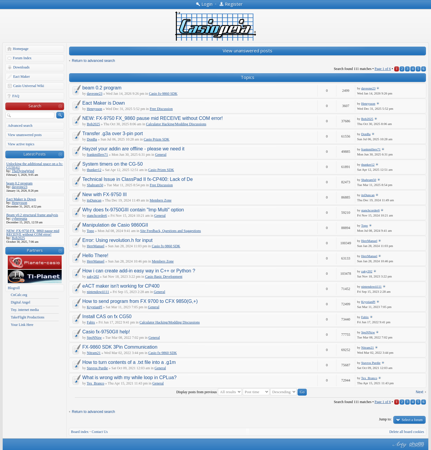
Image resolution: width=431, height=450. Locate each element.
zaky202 (93, 276)
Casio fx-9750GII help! (106, 331)
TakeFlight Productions (27, 317)
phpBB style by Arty (399, 444)
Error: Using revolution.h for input (117, 240)
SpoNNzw (94, 337)
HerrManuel (95, 246)
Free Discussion (161, 109)
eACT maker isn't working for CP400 (121, 286)
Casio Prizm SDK (156, 139)
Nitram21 (94, 353)
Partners (35, 250)
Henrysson (94, 109)
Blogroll (14, 288)
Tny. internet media (25, 310)
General (160, 154)
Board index (80, 432)
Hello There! (95, 255)
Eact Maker (21, 76)
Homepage (20, 49)
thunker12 (94, 170)
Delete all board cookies (406, 432)
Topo (90, 231)
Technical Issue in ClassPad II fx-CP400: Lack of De (137, 179)
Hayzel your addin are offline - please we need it (133, 148)
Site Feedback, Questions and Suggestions (170, 231)
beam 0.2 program (102, 87)
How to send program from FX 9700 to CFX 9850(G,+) (140, 301)
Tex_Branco (95, 383)
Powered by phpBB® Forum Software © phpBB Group (417, 444)
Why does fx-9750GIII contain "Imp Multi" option (133, 209)
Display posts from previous (209, 392)
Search (34, 106)
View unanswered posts (25, 135)
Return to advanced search (93, 61)
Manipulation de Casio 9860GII (115, 225)
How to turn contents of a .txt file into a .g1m (129, 362)
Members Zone (161, 200)
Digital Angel (20, 302)
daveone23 (94, 93)
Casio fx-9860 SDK (163, 93)
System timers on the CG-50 (112, 164)
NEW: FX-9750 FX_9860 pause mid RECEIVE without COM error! (152, 118)
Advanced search (20, 125)
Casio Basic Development (164, 276)
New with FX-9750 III (104, 194)
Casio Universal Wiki (28, 86)
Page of (382, 69)
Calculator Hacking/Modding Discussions (176, 124)
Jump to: (385, 419)
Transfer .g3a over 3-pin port (112, 133)
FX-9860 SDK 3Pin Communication (119, 347)
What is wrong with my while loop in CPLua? (129, 377)
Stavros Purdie (97, 368)
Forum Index (22, 58)
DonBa (92, 139)
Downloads (21, 67)
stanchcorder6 (97, 215)
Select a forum (412, 419)
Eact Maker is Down (103, 103)
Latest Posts (35, 154)
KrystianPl (94, 307)
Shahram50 (95, 185)
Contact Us (100, 432)
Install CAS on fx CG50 (107, 316)
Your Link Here (22, 325)
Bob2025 (93, 124)
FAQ (15, 96)
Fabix (91, 322)
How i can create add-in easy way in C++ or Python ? (138, 270)
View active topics (21, 144)
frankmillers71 (97, 154)
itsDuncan (94, 200)
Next (419, 392)
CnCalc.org (19, 295)
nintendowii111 (98, 292)
